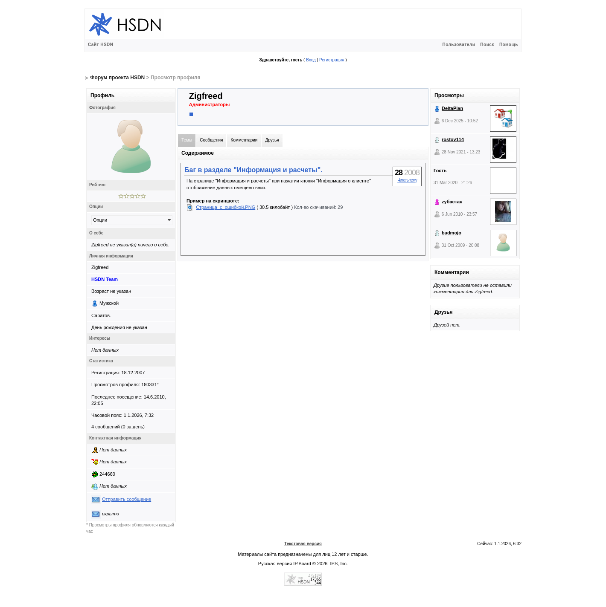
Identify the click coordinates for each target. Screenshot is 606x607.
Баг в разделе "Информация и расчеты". (253, 169)
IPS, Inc (338, 563)
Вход (311, 60)
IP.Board (302, 563)
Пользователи (458, 44)
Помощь (508, 44)
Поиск (487, 44)
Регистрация (331, 60)
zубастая (452, 201)
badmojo (451, 232)
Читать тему (407, 180)
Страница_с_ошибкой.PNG (225, 207)
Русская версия (275, 563)
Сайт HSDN (101, 44)
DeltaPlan (452, 108)
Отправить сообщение (126, 499)
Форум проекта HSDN (117, 78)
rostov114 (453, 139)
